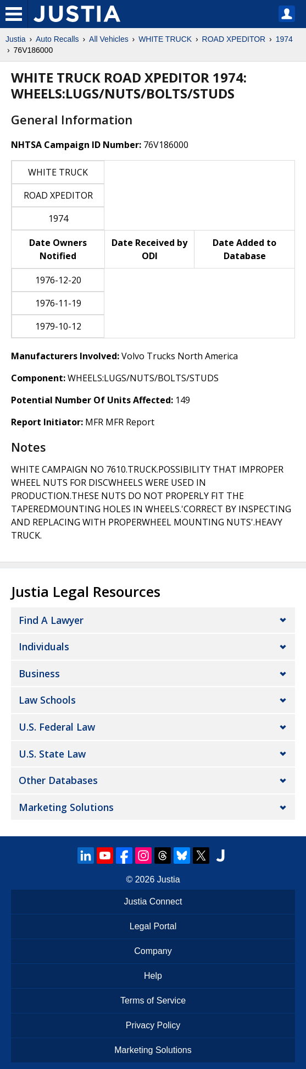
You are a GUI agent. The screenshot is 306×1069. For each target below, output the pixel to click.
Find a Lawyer (51, 620)
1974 (284, 39)
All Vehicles (109, 39)
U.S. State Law (52, 753)
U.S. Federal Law (57, 726)
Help (153, 975)
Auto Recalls (57, 39)
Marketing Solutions (66, 807)
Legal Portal (153, 926)
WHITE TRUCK (165, 39)
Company (152, 951)
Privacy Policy (153, 1025)
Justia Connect (153, 901)
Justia (15, 39)
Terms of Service (153, 1000)
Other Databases (58, 780)
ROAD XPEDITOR (234, 39)
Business (39, 673)
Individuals (44, 646)
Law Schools (47, 699)
